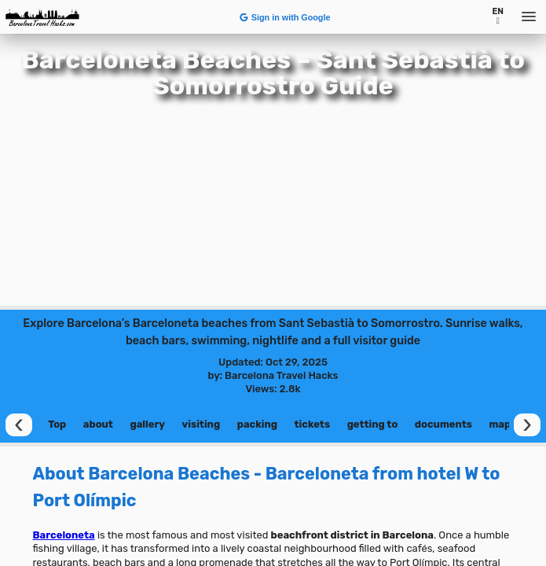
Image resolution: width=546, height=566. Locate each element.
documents (443, 424)
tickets (313, 424)
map (500, 424)
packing (257, 424)
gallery (147, 424)
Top (57, 424)
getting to (372, 424)
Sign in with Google (284, 17)
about (98, 424)
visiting (201, 424)
